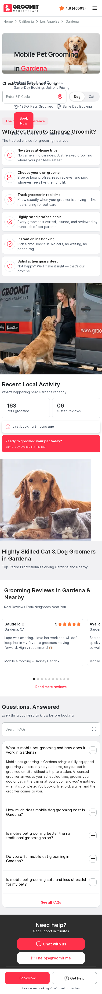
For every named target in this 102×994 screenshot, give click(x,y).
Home (8, 21)
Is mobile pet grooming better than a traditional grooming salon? (38, 835)
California (26, 21)
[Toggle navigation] (94, 8)
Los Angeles (49, 21)
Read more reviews (51, 687)
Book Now (24, 120)
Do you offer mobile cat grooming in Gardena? (37, 858)
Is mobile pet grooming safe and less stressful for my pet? (46, 881)
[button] (34, 679)
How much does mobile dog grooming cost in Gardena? (45, 812)
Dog (77, 97)
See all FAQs (51, 902)
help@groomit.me (51, 958)
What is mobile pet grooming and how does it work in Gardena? (45, 750)
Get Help (74, 978)
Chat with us (51, 944)
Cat (92, 97)
